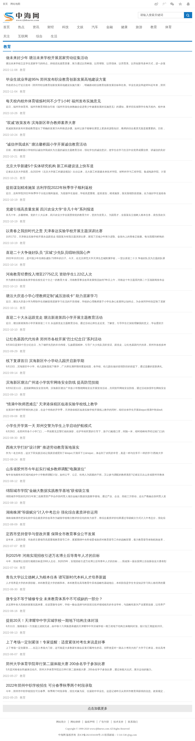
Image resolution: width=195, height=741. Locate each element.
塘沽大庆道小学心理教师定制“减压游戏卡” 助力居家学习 (52, 296)
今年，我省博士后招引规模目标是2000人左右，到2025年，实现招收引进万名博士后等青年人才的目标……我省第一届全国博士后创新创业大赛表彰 (86, 561)
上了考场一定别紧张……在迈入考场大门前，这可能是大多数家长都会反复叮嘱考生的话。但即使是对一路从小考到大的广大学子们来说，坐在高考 (85, 647)
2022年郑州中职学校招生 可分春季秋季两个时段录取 (49, 685)
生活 (54, 36)
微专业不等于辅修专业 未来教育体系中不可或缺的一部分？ (54, 599)
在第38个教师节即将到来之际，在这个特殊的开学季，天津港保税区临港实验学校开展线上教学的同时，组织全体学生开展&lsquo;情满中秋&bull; (84, 409)
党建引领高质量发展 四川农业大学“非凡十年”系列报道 (50, 209)
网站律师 (75, 721)
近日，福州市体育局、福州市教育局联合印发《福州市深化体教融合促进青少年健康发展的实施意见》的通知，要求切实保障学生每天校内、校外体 (85, 106)
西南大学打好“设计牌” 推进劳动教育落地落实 (42, 447)
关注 (6, 36)
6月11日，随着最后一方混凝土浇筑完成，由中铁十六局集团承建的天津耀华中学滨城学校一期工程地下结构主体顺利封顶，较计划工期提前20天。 (85, 626)
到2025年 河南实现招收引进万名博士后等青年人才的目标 (53, 556)
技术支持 (118, 721)
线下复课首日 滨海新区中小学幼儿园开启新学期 (45, 361)
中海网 (62, 734)
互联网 (23, 36)
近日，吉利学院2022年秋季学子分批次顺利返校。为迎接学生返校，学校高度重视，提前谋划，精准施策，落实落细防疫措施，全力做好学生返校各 (86, 193)
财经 (50, 27)
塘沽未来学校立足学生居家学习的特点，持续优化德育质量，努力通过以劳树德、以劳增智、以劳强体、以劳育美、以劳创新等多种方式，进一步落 (85, 63)
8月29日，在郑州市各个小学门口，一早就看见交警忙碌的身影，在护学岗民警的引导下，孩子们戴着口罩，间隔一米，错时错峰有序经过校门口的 (85, 431)
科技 (65, 27)
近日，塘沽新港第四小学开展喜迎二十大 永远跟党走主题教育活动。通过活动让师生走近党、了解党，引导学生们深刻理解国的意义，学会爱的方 (85, 323)
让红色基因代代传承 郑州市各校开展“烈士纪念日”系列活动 (53, 339)
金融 (109, 27)
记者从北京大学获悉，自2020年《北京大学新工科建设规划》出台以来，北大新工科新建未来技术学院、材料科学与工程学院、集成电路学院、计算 (86, 171)
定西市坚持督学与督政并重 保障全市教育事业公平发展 (50, 534)
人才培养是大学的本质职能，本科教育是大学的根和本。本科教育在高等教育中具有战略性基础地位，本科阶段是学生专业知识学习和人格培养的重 (85, 583)
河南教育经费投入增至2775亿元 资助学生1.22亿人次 (49, 274)
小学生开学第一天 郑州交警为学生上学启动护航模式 (49, 426)
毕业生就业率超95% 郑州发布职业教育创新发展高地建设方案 (56, 79)
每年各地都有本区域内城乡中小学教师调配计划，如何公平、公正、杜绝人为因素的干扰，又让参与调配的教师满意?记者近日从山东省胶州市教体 (85, 474)
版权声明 (90, 721)
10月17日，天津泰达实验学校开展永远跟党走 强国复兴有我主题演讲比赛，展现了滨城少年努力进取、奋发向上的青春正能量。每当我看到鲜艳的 (85, 236)
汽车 (95, 27)
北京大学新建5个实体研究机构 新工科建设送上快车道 (50, 166)
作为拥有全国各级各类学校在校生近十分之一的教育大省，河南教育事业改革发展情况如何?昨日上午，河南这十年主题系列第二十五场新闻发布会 (85, 280)
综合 (39, 36)
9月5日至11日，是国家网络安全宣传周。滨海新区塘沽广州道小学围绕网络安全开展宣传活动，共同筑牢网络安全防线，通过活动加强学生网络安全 (86, 388)
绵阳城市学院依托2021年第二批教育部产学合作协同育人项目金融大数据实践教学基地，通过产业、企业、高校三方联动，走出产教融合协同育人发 (86, 496)
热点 (21, 27)
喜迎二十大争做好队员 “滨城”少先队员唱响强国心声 (48, 253)
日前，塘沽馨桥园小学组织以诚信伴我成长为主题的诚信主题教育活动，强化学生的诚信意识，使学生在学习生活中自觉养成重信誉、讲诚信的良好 (85, 150)
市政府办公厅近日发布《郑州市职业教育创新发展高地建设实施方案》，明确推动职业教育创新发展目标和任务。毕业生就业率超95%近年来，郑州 (85, 85)
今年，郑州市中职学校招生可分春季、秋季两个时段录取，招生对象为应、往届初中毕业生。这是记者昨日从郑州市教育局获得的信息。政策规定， (85, 691)
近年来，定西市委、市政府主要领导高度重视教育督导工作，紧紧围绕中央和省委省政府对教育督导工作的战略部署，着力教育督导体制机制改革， (85, 539)
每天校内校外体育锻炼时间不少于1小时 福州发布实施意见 (53, 101)
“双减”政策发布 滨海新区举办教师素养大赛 (41, 123)
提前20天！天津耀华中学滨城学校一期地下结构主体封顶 (52, 620)
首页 (5, 3)
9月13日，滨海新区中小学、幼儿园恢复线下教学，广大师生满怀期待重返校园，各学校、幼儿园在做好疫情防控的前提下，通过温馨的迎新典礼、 (85, 366)
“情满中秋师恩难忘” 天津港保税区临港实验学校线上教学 (52, 404)
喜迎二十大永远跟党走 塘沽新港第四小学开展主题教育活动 (54, 317)
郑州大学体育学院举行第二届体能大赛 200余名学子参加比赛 (55, 664)
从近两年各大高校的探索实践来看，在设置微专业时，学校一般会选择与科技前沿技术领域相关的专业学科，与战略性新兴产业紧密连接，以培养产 (85, 604)
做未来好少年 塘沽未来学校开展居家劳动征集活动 (47, 58)
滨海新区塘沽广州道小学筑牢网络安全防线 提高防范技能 (52, 382)
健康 (124, 27)
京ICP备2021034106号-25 (90, 734)
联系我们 (133, 721)
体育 (168, 27)
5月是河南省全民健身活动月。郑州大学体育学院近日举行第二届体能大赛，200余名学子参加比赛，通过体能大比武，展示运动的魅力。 (80, 669)
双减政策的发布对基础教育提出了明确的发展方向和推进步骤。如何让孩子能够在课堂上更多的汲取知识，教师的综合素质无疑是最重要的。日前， (85, 128)
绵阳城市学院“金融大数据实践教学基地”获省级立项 (47, 491)
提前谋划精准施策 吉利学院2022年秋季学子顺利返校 (49, 188)
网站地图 (15, 3)
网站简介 (61, 721)
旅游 (139, 27)
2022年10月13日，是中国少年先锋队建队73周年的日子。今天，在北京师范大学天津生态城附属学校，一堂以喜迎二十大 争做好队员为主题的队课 (85, 258)
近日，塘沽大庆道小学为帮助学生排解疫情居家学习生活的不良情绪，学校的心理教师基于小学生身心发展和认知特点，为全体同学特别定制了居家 (85, 301)
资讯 (36, 27)
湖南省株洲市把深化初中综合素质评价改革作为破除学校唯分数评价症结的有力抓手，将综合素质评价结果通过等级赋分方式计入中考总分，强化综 (85, 518)
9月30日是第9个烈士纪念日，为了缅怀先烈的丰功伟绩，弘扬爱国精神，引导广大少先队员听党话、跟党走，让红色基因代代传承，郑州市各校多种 (86, 344)
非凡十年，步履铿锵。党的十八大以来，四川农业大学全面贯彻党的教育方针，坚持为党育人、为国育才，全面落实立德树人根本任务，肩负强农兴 (85, 215)
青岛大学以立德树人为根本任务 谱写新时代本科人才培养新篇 (56, 577)
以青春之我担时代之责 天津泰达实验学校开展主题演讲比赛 (54, 231)
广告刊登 (104, 721)
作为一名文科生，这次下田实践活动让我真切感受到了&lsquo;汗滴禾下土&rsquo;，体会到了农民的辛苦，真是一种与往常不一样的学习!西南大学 (84, 453)
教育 (153, 27)
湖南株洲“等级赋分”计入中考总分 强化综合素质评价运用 (52, 512)
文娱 (80, 27)
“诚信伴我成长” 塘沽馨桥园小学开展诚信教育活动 (46, 144)
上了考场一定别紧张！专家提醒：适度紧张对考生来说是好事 (55, 642)
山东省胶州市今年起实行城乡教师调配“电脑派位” (46, 469)
